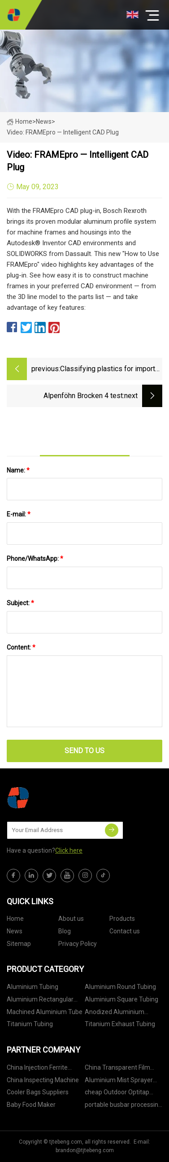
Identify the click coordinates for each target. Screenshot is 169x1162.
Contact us (124, 931)
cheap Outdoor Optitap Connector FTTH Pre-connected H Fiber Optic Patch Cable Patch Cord (118, 1093)
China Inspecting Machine (43, 1080)
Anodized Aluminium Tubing (114, 1013)
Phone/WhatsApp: (35, 558)
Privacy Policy (77, 943)
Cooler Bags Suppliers (38, 1092)
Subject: (20, 603)
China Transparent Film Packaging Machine (117, 1069)
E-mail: (18, 514)
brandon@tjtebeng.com (85, 1150)
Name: (18, 470)
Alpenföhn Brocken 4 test (83, 395)
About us (71, 918)
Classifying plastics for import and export (107, 369)
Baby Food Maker (31, 1104)
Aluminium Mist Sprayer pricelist (119, 1081)
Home (19, 121)
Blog (64, 931)
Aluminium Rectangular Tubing (40, 1001)
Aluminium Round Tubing (120, 986)
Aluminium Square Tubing (121, 999)
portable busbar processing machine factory (123, 1106)
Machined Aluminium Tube (44, 1011)
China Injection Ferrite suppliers (37, 1069)
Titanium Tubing (30, 1024)
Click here (68, 850)
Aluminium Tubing (32, 986)
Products (122, 918)
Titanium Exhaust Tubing (120, 1024)
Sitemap (19, 943)
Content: (21, 647)
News (14, 931)
